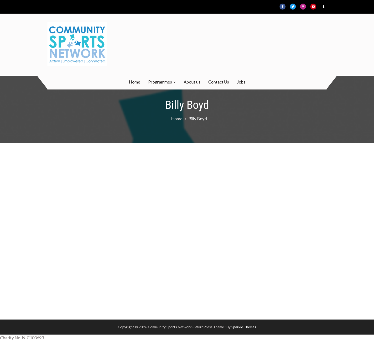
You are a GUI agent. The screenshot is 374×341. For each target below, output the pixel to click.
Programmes (160, 81)
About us (192, 81)
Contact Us (218, 81)
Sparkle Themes (243, 327)
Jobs (241, 81)
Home (134, 81)
